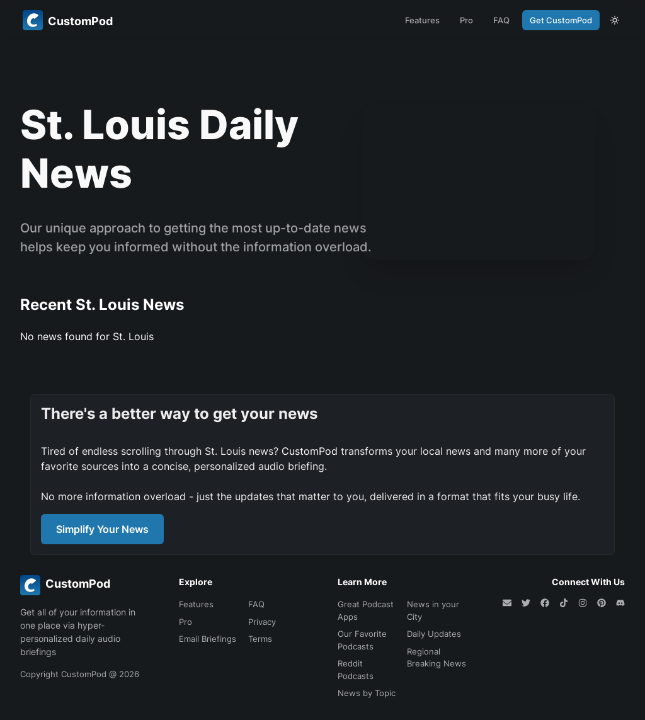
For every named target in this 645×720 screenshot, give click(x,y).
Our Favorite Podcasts (362, 640)
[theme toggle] (615, 20)
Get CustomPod (561, 20)
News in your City (433, 610)
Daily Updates (434, 634)
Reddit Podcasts (356, 669)
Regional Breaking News (436, 657)
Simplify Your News (102, 529)
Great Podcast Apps (366, 610)
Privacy (262, 622)
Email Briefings (207, 639)
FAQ (501, 20)
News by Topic (367, 693)
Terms (260, 639)
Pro (466, 20)
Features (422, 20)
